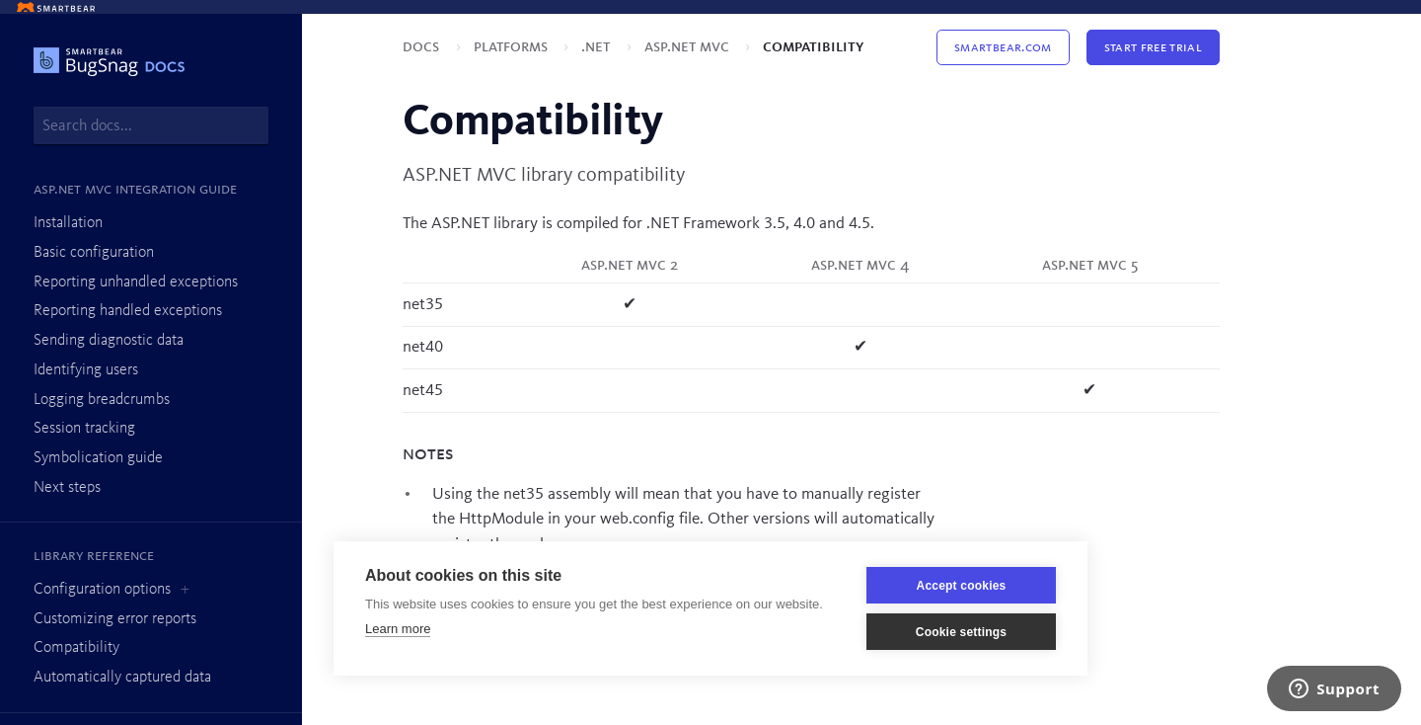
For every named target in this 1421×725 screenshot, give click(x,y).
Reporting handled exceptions (128, 311)
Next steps (67, 488)
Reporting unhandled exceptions (136, 282)
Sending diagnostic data (109, 341)
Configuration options (102, 590)
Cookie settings (961, 632)
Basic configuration (94, 253)
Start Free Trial (1153, 47)
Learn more (397, 628)
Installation (68, 223)
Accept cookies (962, 586)
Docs (423, 47)
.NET (597, 47)
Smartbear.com (1002, 47)
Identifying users (86, 370)
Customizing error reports (115, 619)
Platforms (513, 47)
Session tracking (84, 429)
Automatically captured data (122, 677)
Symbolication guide (98, 458)
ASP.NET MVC (688, 47)
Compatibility (76, 648)
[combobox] (151, 125)
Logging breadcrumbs (102, 400)
